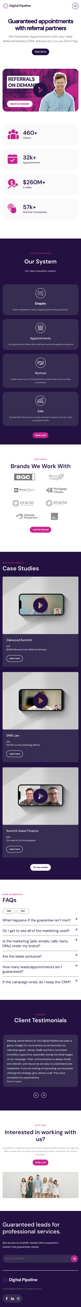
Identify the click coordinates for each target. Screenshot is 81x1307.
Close (75, 6)
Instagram (18, 1298)
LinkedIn (12, 1298)
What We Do (40, 51)
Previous (36, 1095)
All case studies (40, 867)
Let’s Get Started (40, 529)
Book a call (41, 435)
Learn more (14, 658)
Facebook (6, 1298)
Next (43, 1095)
